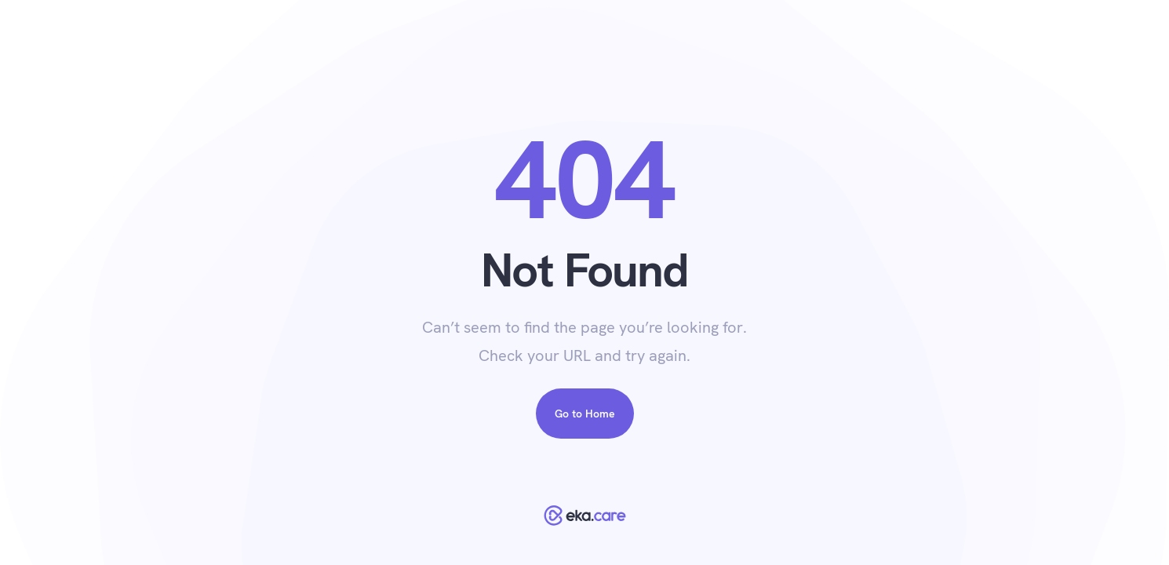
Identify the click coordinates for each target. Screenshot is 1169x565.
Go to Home (585, 413)
